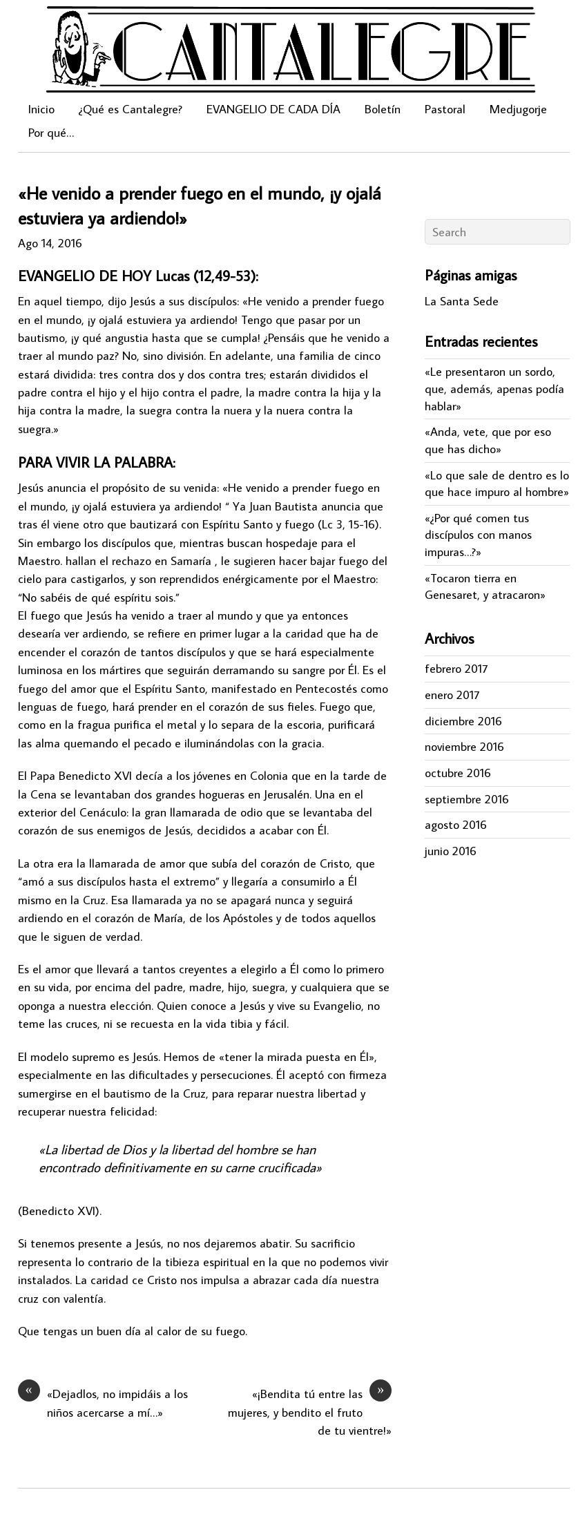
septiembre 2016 (467, 799)
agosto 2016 (456, 824)
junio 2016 (451, 851)
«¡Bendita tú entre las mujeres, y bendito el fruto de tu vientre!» (310, 1411)
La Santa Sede (462, 301)
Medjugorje (518, 109)
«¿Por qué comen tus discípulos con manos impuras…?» (478, 535)
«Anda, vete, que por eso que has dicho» (488, 440)
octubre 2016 (458, 773)
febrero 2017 (456, 668)
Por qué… (51, 132)
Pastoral (445, 109)
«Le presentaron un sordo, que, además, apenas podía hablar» (494, 388)
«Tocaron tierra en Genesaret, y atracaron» (485, 586)
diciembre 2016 (463, 721)
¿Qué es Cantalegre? (130, 109)
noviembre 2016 (464, 746)
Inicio (41, 109)
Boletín (383, 109)
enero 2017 (452, 694)
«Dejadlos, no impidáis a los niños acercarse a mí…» (103, 1402)
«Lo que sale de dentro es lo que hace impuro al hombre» (497, 483)
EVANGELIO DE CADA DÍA (273, 109)
